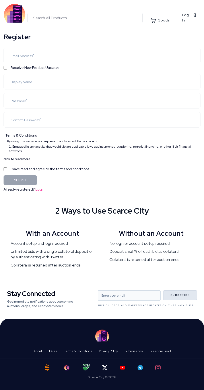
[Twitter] (104, 367)
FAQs (53, 351)
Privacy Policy (108, 351)
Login (40, 189)
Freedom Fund (160, 351)
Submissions (134, 351)
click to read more (17, 159)
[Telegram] (140, 367)
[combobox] (85, 18)
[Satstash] (47, 367)
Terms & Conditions (78, 351)
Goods (160, 20)
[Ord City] (66, 367)
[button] (102, 143)
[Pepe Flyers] (86, 367)
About (37, 351)
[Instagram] (158, 367)
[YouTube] (122, 367)
